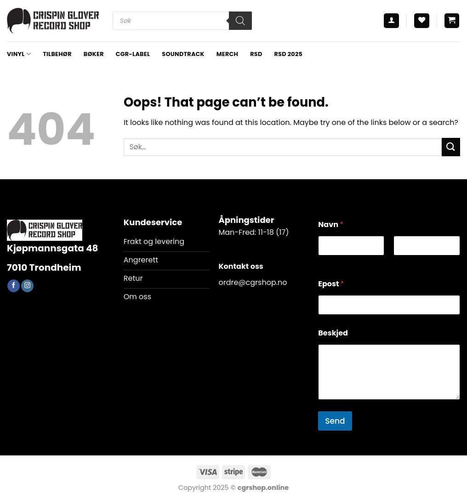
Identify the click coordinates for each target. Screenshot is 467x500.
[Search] (240, 20)
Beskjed (333, 333)
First (324, 262)
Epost (331, 283)
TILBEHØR (57, 54)
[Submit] (451, 147)
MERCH (227, 54)
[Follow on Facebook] (13, 285)
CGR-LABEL (133, 54)
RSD (256, 54)
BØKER (94, 54)
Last (400, 262)
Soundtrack (183, 54)
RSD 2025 (288, 54)
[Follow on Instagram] (27, 285)
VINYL (19, 54)
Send (335, 420)
